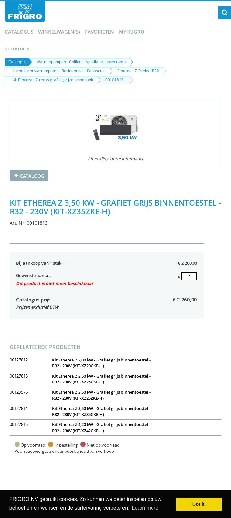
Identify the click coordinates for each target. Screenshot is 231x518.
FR (15, 48)
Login (23, 48)
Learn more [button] (145, 508)
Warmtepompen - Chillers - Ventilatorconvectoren (81, 62)
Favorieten (99, 31)
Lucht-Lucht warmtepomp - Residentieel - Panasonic (59, 71)
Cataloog (29, 175)
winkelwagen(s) (59, 31)
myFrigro (131, 31)
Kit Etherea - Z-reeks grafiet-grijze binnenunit (53, 80)
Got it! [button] (199, 504)
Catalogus (19, 31)
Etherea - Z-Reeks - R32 (138, 71)
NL (7, 48)
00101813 (114, 80)
